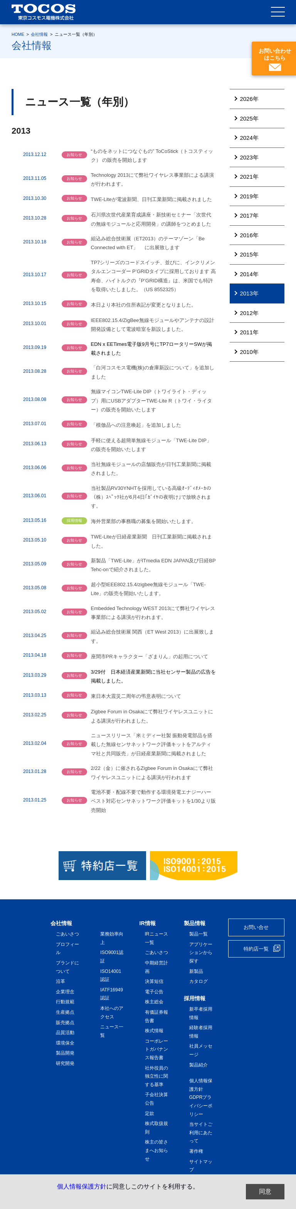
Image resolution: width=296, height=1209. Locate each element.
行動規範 (65, 1001)
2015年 (249, 254)
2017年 (249, 215)
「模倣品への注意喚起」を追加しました (136, 425)
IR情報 (148, 923)
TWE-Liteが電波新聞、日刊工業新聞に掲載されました (151, 199)
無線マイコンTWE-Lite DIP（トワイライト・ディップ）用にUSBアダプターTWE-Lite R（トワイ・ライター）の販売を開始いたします (151, 401)
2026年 (249, 99)
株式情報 (154, 1030)
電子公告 (154, 991)
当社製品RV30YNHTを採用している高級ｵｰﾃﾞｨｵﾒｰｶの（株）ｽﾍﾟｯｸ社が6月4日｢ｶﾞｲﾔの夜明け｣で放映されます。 (151, 497)
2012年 (249, 313)
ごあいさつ (67, 934)
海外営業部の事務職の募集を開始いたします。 (143, 521)
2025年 (249, 118)
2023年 (249, 157)
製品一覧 (198, 934)
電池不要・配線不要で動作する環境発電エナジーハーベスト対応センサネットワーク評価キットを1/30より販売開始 (153, 801)
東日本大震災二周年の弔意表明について (136, 696)
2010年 (249, 352)
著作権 (196, 1151)
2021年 (249, 176)
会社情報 (39, 34)
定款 (149, 1113)
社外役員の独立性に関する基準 (156, 1076)
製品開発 (65, 1053)
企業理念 (65, 991)
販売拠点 (65, 1022)
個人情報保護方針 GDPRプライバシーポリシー (200, 1097)
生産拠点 (65, 1012)
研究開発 (65, 1063)
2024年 (249, 137)
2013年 (249, 293)
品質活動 (65, 1032)
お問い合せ (256, 927)
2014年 (249, 274)
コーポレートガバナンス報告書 (156, 1049)
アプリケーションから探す (200, 953)
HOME (18, 34)
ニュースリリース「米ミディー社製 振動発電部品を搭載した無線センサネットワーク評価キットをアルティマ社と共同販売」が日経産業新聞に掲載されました (152, 744)
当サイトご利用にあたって (200, 1133)
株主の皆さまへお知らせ (156, 1150)
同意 (265, 1191)
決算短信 (154, 981)
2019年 (249, 196)
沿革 (60, 981)
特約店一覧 (256, 949)
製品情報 (194, 923)
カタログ (198, 981)
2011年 (249, 332)
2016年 (249, 235)
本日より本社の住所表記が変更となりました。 (143, 305)
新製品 (196, 971)
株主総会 (154, 1001)
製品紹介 (198, 1065)
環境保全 (65, 1043)
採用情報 (194, 998)
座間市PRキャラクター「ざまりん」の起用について (149, 656)
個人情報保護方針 (81, 1186)
